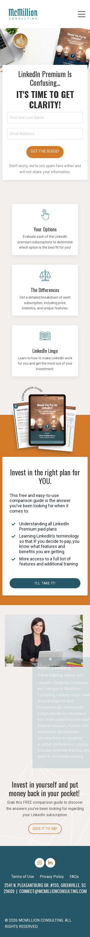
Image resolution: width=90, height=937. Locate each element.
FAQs (74, 876)
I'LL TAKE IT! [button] (45, 583)
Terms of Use (22, 876)
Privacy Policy (52, 876)
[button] (45, 152)
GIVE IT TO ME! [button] (45, 829)
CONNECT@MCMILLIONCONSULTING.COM (53, 891)
